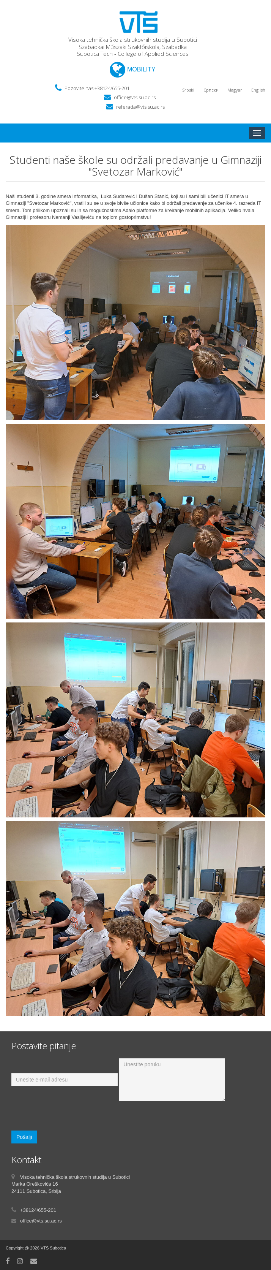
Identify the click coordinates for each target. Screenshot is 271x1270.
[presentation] (69, 1116)
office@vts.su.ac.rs (135, 97)
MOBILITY (132, 69)
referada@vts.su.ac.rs (140, 106)
